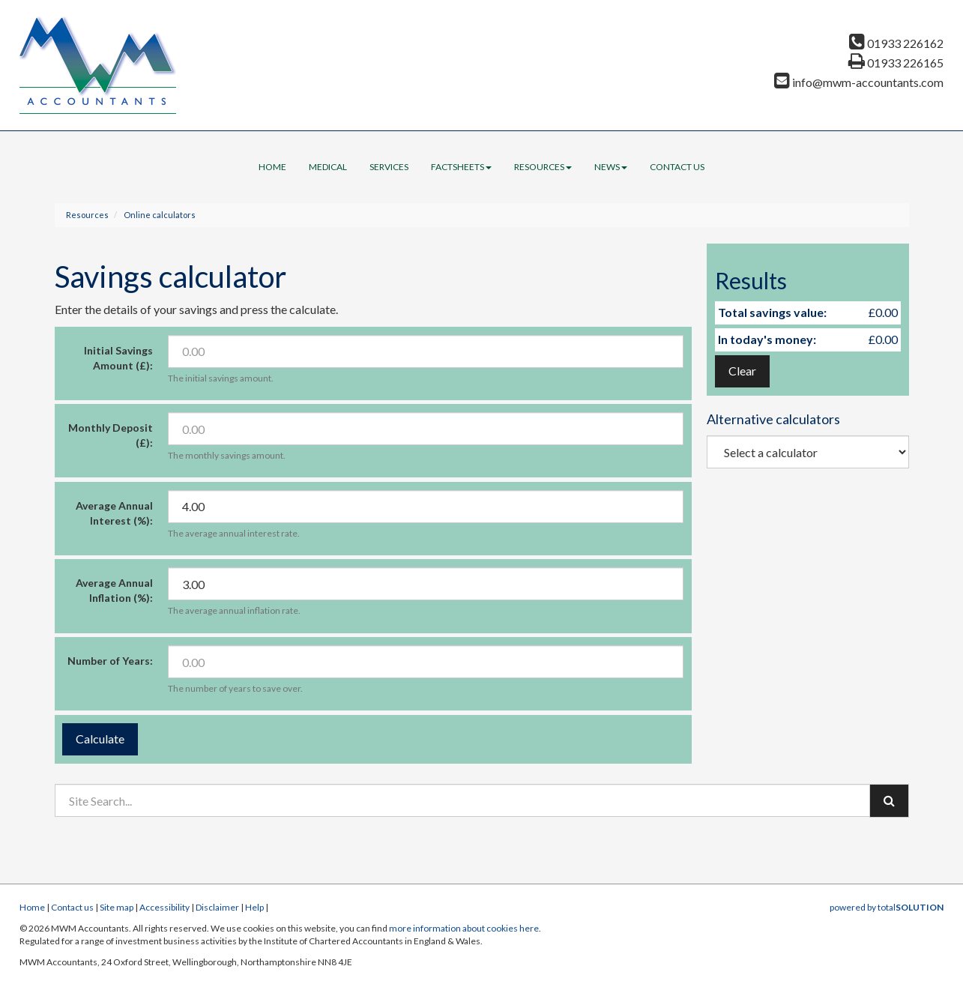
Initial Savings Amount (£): (118, 358)
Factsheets (461, 166)
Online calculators (160, 215)
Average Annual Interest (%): (114, 513)
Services (388, 166)
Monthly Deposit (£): (110, 435)
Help (254, 907)
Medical (328, 166)
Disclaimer (217, 907)
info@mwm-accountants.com (859, 82)
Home (272, 166)
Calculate (100, 738)
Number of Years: (110, 660)
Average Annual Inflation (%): (114, 590)
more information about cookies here (464, 928)
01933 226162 (896, 43)
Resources (543, 166)
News (610, 166)
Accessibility (164, 907)
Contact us (677, 166)
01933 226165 (896, 62)
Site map (116, 907)
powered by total (887, 907)
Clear (742, 370)
